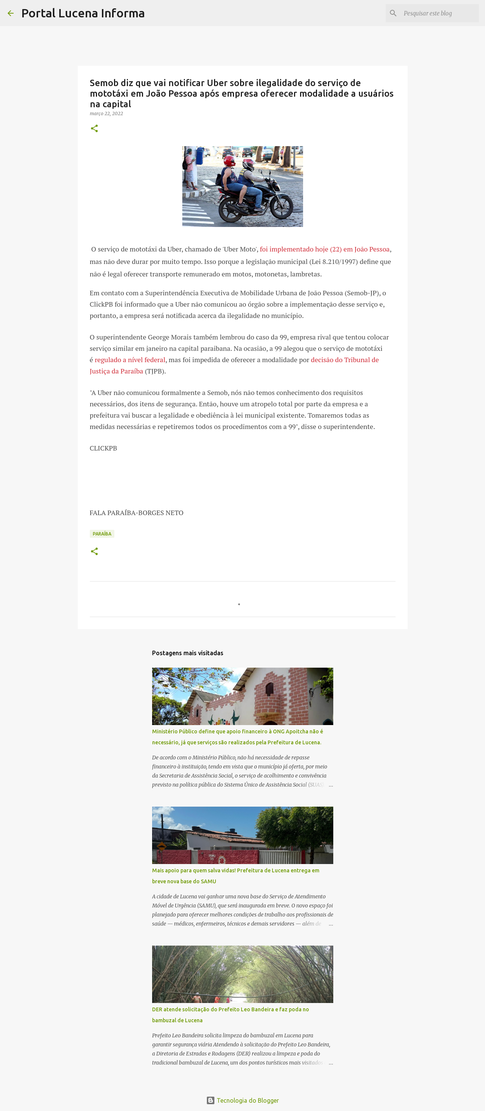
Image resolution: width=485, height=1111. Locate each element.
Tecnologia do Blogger (242, 1100)
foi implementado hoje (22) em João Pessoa (325, 248)
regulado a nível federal (130, 359)
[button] (94, 129)
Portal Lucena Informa (83, 13)
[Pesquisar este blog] (439, 13)
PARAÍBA (102, 533)
